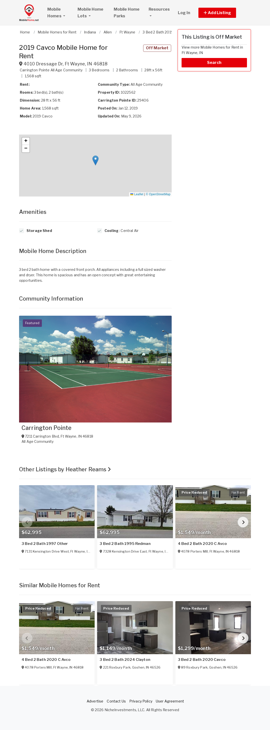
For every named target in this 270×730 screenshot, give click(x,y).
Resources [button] (159, 9)
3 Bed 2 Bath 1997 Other (45, 543)
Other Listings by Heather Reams (65, 469)
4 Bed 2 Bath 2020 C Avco (202, 543)
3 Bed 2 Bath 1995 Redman (125, 543)
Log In (184, 12)
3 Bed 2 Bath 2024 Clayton (125, 659)
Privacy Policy (140, 701)
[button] (223, 12)
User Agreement (170, 701)
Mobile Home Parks (127, 12)
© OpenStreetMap (158, 194)
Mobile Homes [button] (60, 12)
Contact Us (116, 701)
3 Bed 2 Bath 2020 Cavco (202, 659)
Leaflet (136, 194)
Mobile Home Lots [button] (91, 12)
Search (214, 62)
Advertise (95, 701)
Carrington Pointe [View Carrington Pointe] (46, 427)
